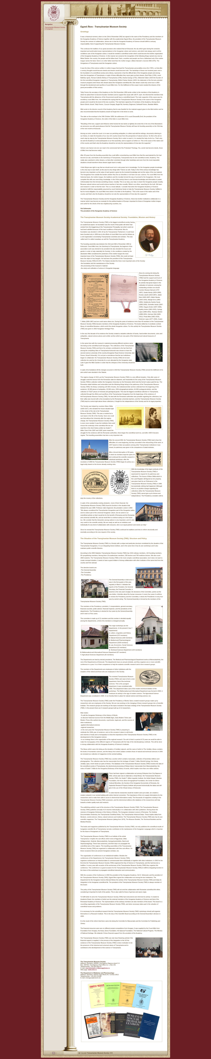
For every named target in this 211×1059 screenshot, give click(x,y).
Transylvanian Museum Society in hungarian (55, 28)
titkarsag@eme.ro (103, 968)
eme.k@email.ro (91, 968)
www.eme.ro (92, 970)
